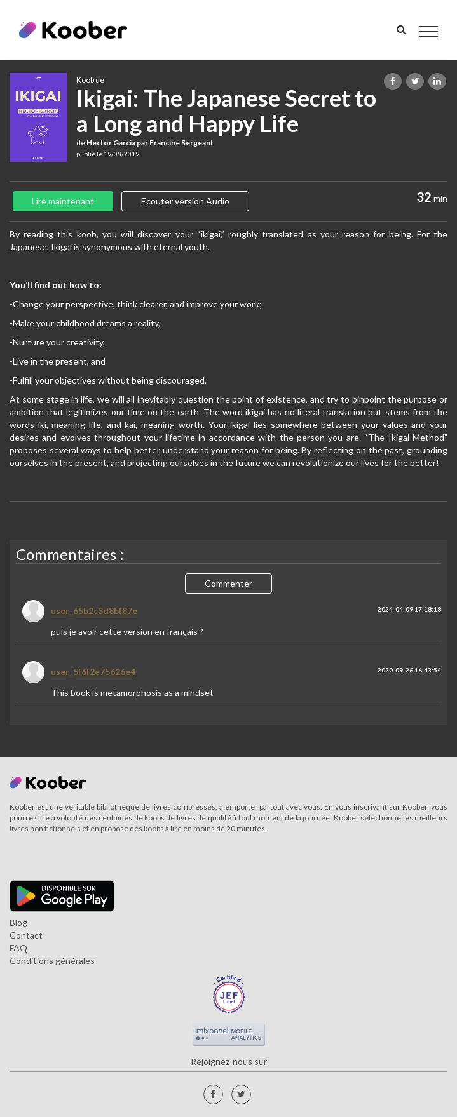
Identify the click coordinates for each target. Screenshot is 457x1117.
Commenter (228, 583)
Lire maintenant (63, 201)
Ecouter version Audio (185, 201)
